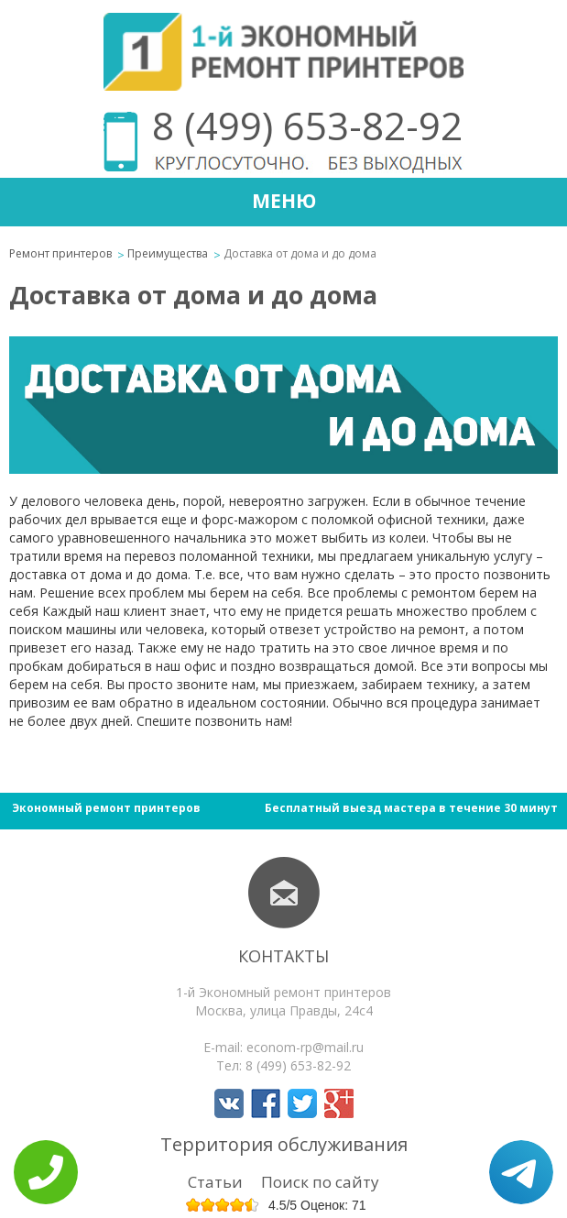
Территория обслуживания (284, 1144)
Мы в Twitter (302, 1103)
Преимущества (167, 253)
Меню (284, 201)
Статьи (215, 1181)
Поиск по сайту (320, 1181)
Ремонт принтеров (60, 253)
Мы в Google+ (339, 1103)
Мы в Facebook (265, 1103)
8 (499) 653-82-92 (307, 125)
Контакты (283, 956)
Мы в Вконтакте (229, 1103)
